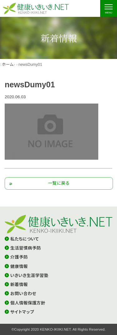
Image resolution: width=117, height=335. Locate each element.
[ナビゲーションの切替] (108, 8)
